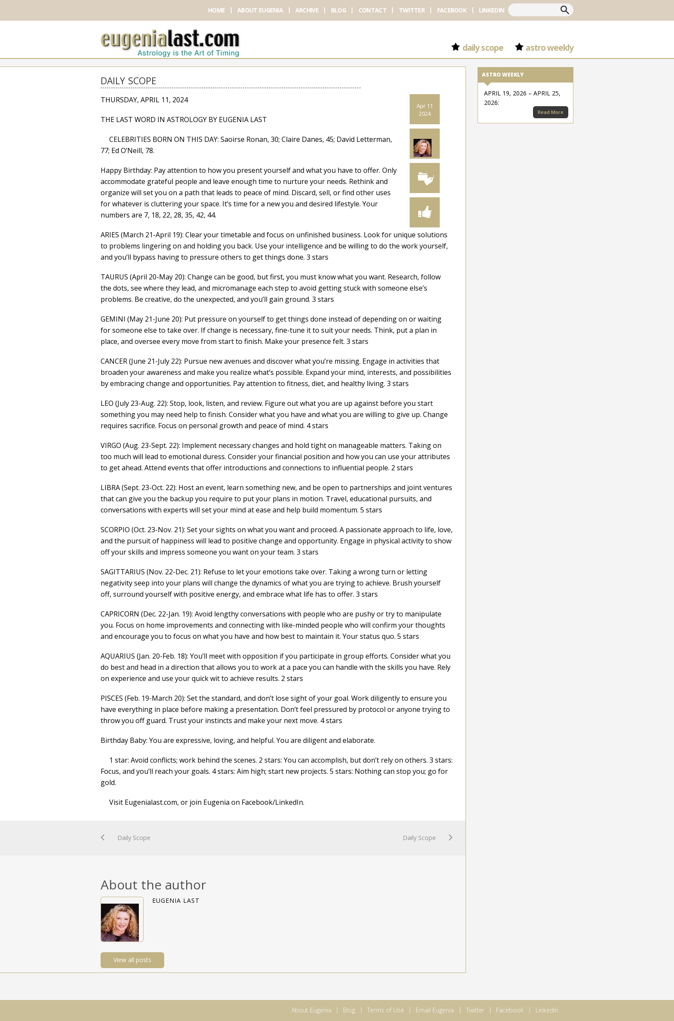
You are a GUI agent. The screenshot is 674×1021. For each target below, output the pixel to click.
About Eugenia (260, 10)
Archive (307, 10)
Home (216, 10)
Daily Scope (483, 47)
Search (565, 10)
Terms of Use (385, 1010)
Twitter (412, 10)
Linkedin (491, 10)
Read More (551, 112)
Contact (372, 10)
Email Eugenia (435, 1010)
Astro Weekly (549, 47)
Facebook (451, 10)
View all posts (132, 960)
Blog (338, 10)
